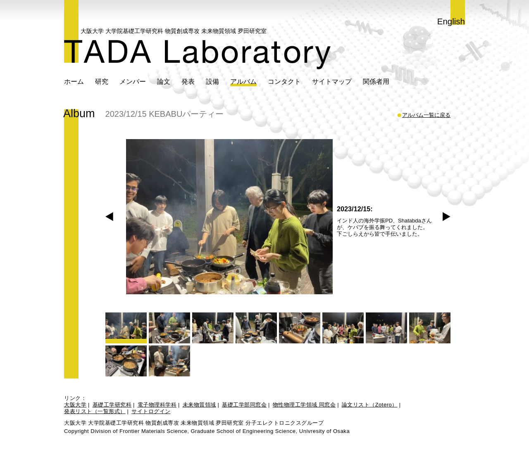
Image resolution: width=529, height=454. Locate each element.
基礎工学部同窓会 (244, 405)
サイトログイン (151, 411)
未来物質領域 (199, 405)
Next (446, 216)
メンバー (132, 81)
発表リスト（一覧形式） (95, 411)
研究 (101, 81)
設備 (212, 81)
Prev (109, 216)
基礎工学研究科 (112, 405)
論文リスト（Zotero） (370, 405)
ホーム (74, 81)
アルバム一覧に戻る (426, 115)
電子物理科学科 (157, 405)
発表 (188, 81)
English (451, 21)
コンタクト (284, 81)
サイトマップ (332, 81)
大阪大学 (75, 405)
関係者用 (376, 81)
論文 (163, 81)
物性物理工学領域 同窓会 (304, 405)
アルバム (243, 81)
